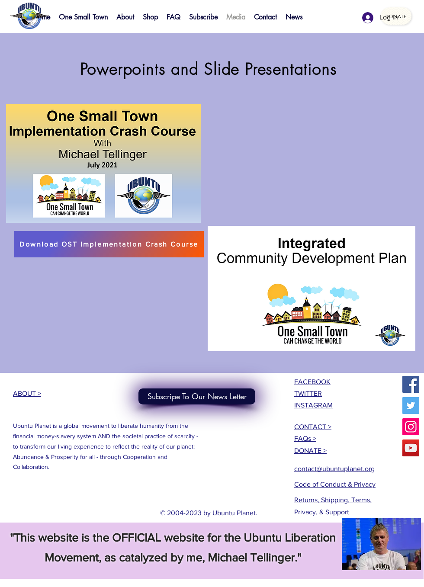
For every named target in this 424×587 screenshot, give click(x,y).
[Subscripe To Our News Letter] (196, 396)
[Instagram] (410, 426)
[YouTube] (410, 447)
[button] (103, 163)
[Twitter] (410, 405)
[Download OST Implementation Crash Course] (109, 244)
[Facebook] (410, 384)
